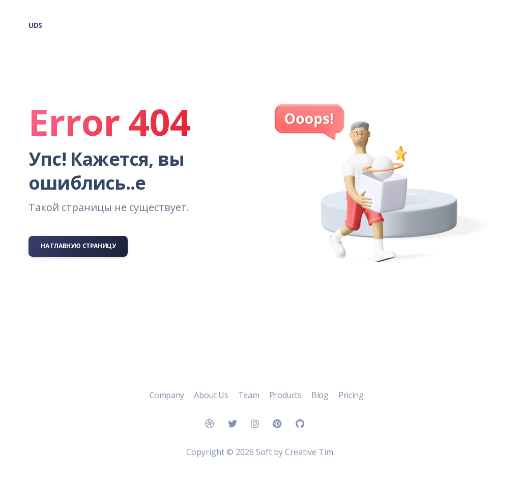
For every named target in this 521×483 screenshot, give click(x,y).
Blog (320, 395)
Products (286, 395)
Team (249, 395)
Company (168, 395)
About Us (211, 395)
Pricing (350, 395)
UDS (35, 25)
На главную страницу (78, 246)
